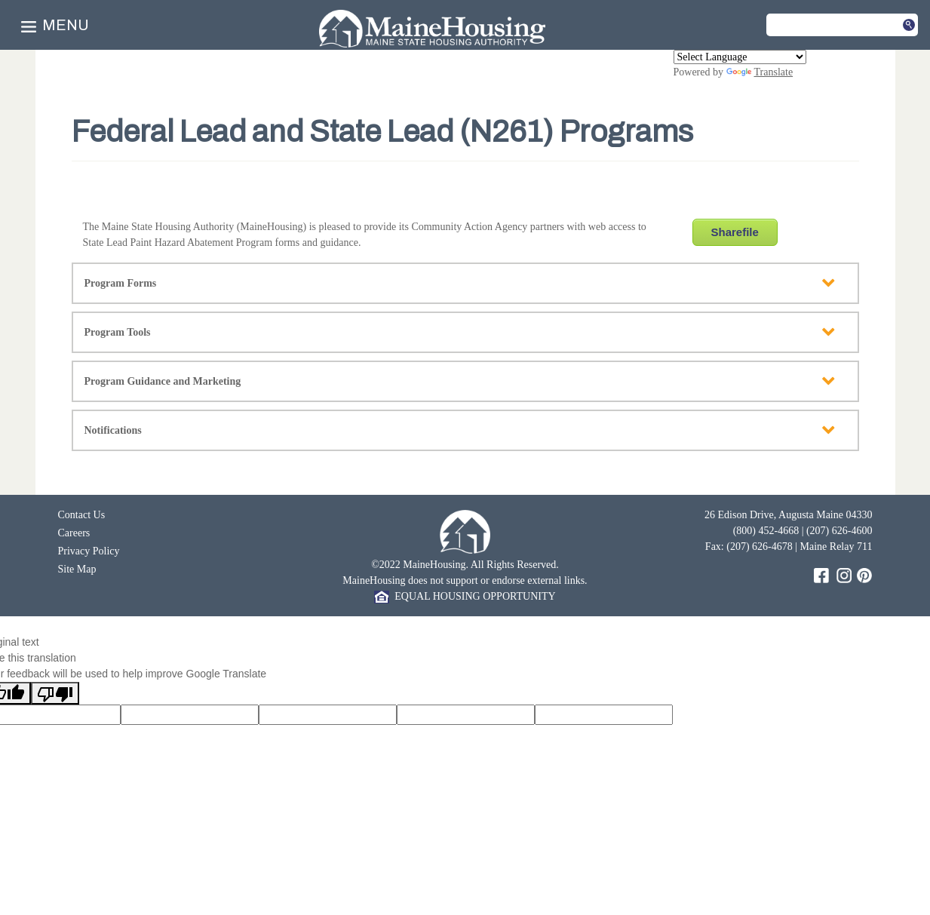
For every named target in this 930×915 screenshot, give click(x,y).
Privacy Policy (89, 551)
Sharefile (735, 232)
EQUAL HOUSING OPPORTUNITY (464, 596)
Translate (759, 72)
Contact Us (82, 514)
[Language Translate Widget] (740, 57)
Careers (74, 533)
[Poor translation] (55, 693)
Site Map (77, 569)
